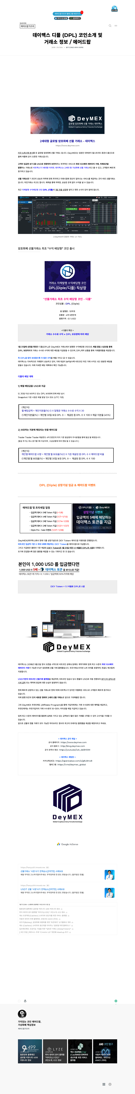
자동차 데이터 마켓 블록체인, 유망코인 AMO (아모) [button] (105, 1051)
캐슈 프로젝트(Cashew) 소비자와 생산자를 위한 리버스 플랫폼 (43, 915)
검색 (110, 26)
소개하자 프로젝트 (33, 904)
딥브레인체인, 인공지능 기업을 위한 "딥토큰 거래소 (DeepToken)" (45, 929)
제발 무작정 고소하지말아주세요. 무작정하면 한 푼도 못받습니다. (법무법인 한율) (52, 874)
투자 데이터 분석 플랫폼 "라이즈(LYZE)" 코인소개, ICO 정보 (42, 912)
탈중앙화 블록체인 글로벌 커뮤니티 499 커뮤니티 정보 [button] (30, 1051)
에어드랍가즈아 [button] (30, 25)
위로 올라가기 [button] (110, 1084)
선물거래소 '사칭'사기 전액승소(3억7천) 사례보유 (42, 871)
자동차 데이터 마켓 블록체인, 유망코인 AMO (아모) (38, 919)
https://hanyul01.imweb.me (33, 868)
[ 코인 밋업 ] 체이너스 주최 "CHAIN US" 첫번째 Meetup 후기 (43, 932)
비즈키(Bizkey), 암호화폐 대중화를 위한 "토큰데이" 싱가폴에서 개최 (45, 922)
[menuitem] (104, 1084)
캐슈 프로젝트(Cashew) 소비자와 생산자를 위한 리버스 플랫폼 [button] (80, 1051)
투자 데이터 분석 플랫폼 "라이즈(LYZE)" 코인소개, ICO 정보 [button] (55, 1051)
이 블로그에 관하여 (116, 1001)
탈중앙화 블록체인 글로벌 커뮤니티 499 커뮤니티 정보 (39, 909)
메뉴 (116, 26)
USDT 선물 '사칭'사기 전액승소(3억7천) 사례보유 (43, 889)
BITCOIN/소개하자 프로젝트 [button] (74, 47)
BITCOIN (23, 904)
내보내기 (25, 1001)
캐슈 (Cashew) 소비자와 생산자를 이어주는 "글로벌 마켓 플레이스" (44, 925)
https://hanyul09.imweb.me (33, 886)
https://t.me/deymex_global (72, 764)
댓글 (19, 1001)
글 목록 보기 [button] (104, 1084)
